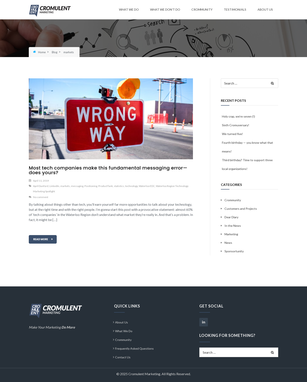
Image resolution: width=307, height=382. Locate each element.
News (228, 242)
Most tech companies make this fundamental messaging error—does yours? (108, 170)
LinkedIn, (54, 186)
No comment (40, 197)
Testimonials (235, 9)
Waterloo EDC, (147, 186)
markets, (65, 186)
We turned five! (232, 134)
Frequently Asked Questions (134, 348)
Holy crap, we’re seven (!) (238, 116)
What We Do (129, 9)
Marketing (231, 234)
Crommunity (202, 9)
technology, (131, 186)
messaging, (77, 186)
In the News (232, 225)
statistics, (119, 186)
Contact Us (122, 357)
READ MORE (40, 239)
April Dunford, (41, 186)
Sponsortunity (234, 251)
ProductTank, (105, 186)
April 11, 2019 (41, 180)
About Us (265, 9)
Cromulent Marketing (144, 374)
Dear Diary (231, 217)
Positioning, (91, 186)
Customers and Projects (240, 208)
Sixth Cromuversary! (235, 125)
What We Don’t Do (165, 9)
